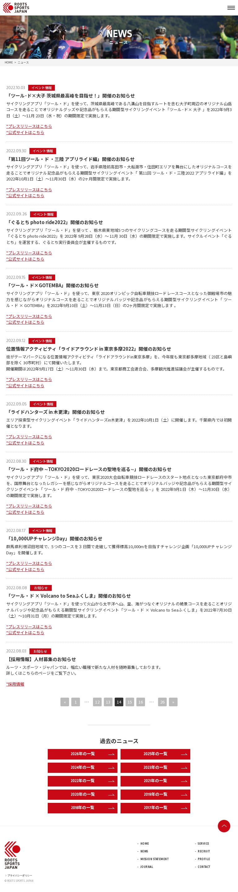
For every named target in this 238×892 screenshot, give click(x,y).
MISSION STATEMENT (154, 859)
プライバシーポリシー (18, 875)
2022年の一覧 (92, 781)
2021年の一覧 (165, 781)
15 (130, 702)
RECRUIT (204, 851)
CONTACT (204, 866)
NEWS (144, 851)
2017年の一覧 (165, 808)
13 (108, 702)
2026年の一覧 (93, 754)
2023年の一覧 (165, 768)
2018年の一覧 (92, 808)
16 (141, 702)
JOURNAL (146, 866)
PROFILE (204, 859)
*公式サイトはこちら (25, 132)
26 (162, 702)
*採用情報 (15, 684)
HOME (9, 62)
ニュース (23, 62)
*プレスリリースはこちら (29, 126)
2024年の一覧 (92, 768)
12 (97, 702)
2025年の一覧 (165, 754)
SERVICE (203, 843)
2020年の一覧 (93, 795)
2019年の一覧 (165, 795)
